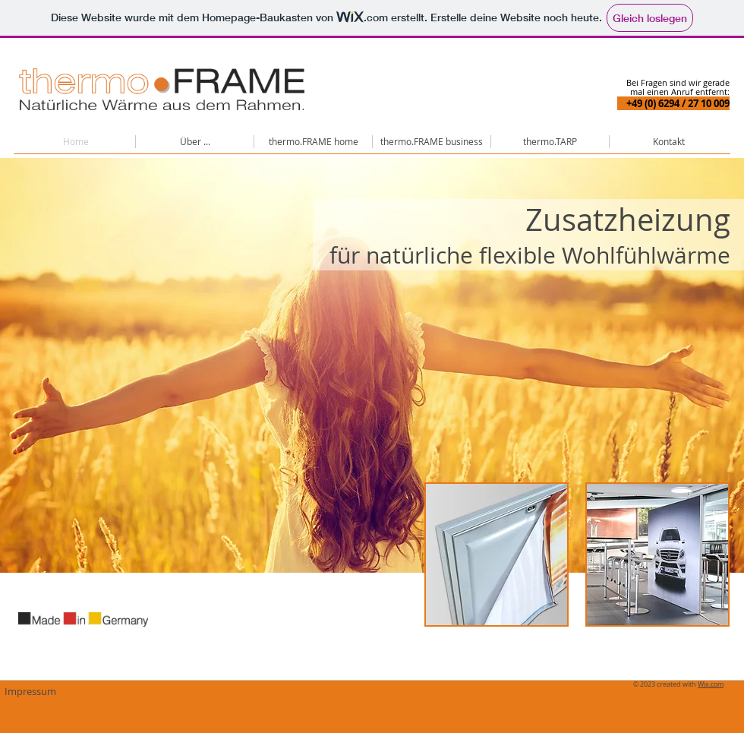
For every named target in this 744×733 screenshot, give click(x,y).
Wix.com (711, 684)
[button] (195, 141)
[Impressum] (30, 691)
